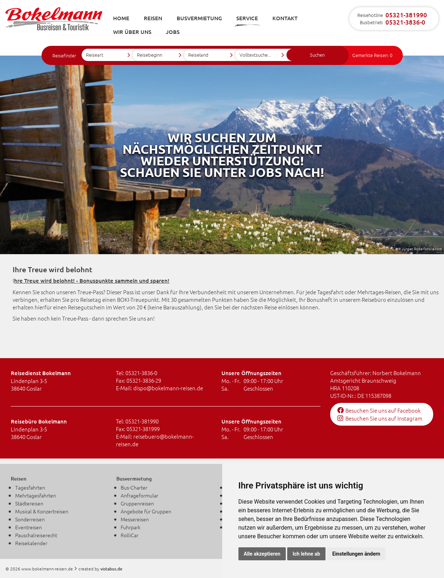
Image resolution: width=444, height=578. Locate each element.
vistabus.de (111, 569)
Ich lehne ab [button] (306, 554)
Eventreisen (28, 527)
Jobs (173, 31)
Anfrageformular (139, 495)
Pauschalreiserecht (36, 535)
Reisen (153, 18)
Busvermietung (199, 18)
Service (247, 18)
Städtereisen (29, 503)
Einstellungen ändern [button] (356, 554)
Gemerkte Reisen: (372, 55)
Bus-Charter (134, 487)
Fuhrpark (131, 527)
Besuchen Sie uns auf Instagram (379, 418)
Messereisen (135, 519)
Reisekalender (31, 543)
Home (121, 18)
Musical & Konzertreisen (41, 511)
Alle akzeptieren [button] (262, 554)
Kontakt (285, 18)
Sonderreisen (30, 519)
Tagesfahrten (30, 487)
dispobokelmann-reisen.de (168, 388)
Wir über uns (132, 31)
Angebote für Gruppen (146, 511)
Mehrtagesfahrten (35, 495)
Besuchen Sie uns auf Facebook (379, 410)
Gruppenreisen (137, 503)
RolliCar (129, 535)
